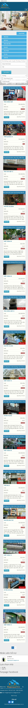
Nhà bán (6, 37)
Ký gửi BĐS (21, 33)
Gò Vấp (3, 667)
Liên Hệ (6, 57)
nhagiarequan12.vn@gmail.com (13, 660)
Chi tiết (6, 117)
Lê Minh (9, 656)
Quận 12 (4, 669)
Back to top (14, 695)
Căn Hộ (6, 47)
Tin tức (6, 54)
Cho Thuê (6, 50)
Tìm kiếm (6, 72)
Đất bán (6, 40)
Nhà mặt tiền (7, 43)
